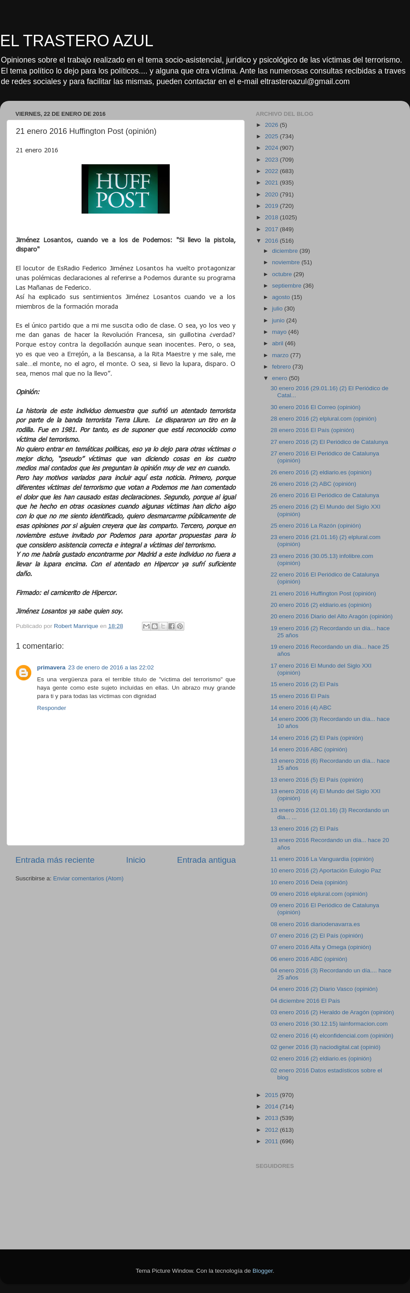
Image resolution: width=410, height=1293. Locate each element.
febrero (282, 366)
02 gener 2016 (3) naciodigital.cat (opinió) (325, 1047)
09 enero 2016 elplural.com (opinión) (319, 893)
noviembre (287, 262)
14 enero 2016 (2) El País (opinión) (317, 738)
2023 (272, 159)
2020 (272, 194)
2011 (272, 1141)
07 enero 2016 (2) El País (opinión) (317, 935)
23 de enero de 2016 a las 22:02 (111, 667)
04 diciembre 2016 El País (305, 1000)
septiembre (287, 285)
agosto (281, 297)
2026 (272, 125)
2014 (272, 1106)
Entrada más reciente (55, 859)
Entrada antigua (206, 859)
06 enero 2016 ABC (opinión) (309, 959)
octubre (283, 274)
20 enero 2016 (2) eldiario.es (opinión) (321, 605)
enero (280, 378)
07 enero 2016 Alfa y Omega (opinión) (321, 947)
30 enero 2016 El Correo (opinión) (316, 407)
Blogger (263, 1270)
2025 (272, 136)
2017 (272, 229)
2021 (272, 182)
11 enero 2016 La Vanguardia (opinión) (322, 859)
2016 (272, 240)
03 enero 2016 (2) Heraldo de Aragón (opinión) (332, 1012)
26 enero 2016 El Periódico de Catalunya (325, 495)
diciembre (285, 251)
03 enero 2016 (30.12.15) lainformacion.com (329, 1023)
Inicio (135, 859)
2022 (272, 171)
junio (279, 320)
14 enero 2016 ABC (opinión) (309, 749)
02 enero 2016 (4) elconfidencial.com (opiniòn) (332, 1035)
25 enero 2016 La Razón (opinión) (316, 525)
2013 (272, 1118)
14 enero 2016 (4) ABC (301, 707)
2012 (272, 1130)
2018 (272, 217)
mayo (280, 332)
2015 (272, 1095)
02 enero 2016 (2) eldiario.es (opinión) (321, 1058)
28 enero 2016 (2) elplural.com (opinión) (323, 418)
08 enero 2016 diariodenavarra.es (315, 924)
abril (278, 343)
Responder (51, 708)
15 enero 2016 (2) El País (305, 684)
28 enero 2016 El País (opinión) (312, 430)
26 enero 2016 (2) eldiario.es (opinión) (321, 472)
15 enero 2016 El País (300, 696)
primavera (51, 667)
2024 (272, 147)
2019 (272, 206)
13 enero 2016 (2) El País (305, 828)
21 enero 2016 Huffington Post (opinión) (323, 593)
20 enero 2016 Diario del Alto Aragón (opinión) (332, 616)
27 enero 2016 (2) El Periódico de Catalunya (329, 442)
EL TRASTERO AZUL (76, 41)
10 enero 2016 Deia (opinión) (309, 882)
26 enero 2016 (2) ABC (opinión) (313, 483)
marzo (281, 355)
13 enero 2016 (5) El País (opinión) (317, 779)
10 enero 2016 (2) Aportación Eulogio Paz (326, 870)
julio (278, 308)
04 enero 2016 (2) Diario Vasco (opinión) (324, 989)
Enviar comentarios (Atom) (88, 878)
